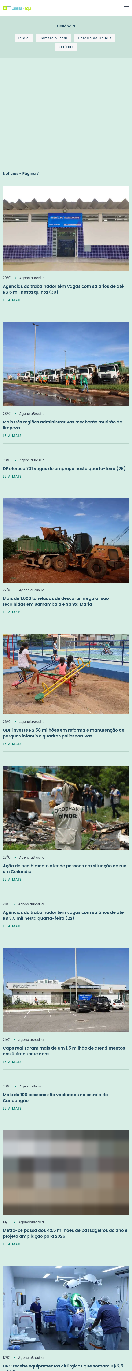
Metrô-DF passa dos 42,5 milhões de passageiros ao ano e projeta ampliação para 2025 (65, 1233)
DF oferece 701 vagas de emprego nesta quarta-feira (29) (64, 468)
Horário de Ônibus (95, 38)
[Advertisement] (44, 119)
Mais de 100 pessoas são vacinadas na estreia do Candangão (55, 1097)
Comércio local (54, 38)
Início (23, 38)
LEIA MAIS (12, 300)
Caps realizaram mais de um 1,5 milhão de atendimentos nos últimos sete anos (64, 1051)
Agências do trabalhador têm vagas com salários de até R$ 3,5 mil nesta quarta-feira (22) (63, 915)
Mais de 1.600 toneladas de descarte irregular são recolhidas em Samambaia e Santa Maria (56, 601)
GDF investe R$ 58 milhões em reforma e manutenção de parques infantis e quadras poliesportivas (63, 733)
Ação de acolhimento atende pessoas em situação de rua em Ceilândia (65, 868)
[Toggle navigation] (126, 8)
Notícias (66, 47)
